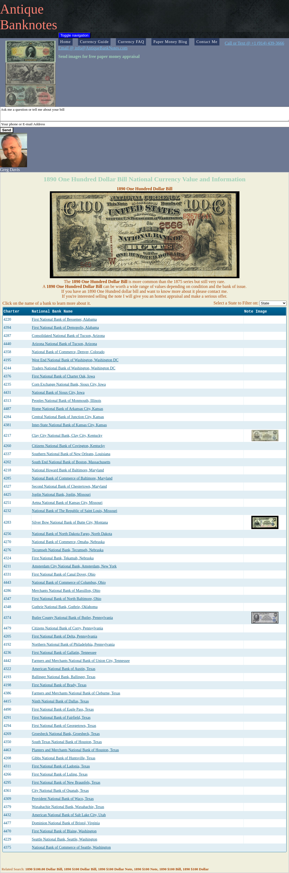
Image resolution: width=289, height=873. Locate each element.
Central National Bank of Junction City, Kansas (68, 417)
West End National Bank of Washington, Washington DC (75, 360)
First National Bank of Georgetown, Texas (64, 726)
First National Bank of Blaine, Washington (64, 831)
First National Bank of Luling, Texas (60, 774)
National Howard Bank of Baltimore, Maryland (68, 470)
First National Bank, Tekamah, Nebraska (63, 558)
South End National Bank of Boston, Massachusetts (71, 462)
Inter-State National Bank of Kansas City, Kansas (69, 425)
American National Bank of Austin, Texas (63, 669)
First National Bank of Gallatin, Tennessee (64, 653)
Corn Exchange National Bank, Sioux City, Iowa (69, 384)
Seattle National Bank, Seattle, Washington (64, 839)
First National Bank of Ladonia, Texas (61, 766)
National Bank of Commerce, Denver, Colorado (68, 352)
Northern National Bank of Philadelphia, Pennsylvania (73, 644)
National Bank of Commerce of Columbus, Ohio (69, 582)
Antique (22, 9)
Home (65, 42)
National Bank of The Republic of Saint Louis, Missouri (74, 511)
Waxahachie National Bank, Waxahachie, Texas (68, 807)
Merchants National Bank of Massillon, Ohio (66, 591)
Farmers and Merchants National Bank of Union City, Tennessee (81, 661)
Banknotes (28, 24)
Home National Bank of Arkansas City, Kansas (67, 409)
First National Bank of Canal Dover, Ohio (64, 574)
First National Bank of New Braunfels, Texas (66, 782)
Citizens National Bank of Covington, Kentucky (68, 446)
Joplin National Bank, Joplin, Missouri (61, 495)
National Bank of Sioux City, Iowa (58, 392)
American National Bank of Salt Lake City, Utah (69, 815)
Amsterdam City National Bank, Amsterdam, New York (74, 566)
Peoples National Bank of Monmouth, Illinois (66, 401)
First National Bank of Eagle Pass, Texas (63, 709)
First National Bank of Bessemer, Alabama (64, 319)
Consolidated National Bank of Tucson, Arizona (68, 336)
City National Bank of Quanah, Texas (60, 791)
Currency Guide (94, 42)
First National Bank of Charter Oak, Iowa (63, 376)
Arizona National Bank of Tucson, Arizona (64, 344)
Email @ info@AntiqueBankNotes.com (93, 48)
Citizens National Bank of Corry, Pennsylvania (67, 628)
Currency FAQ (131, 42)
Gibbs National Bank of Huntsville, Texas (63, 758)
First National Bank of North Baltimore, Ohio (66, 599)
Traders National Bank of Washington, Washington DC (73, 368)
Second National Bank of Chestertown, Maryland (69, 486)
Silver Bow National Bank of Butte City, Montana (70, 522)
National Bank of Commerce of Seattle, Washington (71, 847)
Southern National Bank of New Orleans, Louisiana (71, 454)
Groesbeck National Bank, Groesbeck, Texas (66, 734)
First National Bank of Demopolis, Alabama (65, 328)
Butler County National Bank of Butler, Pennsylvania (72, 618)
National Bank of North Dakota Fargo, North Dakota (72, 534)
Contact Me (206, 42)
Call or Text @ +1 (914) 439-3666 (254, 43)
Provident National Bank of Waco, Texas (63, 799)
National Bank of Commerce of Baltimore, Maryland (72, 478)
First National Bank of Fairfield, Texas (61, 718)
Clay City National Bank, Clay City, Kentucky (67, 436)
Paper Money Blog (170, 42)
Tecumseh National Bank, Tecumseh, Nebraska (67, 550)
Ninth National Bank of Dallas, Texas (60, 701)
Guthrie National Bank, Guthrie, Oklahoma (65, 607)
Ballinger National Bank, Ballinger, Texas (64, 677)
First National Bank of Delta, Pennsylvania (64, 636)
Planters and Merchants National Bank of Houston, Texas (75, 750)
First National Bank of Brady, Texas (59, 685)
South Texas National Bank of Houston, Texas (67, 742)
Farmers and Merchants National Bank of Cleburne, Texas (76, 693)
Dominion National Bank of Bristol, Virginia (66, 823)
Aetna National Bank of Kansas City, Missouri (67, 503)
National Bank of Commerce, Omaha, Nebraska (68, 542)
